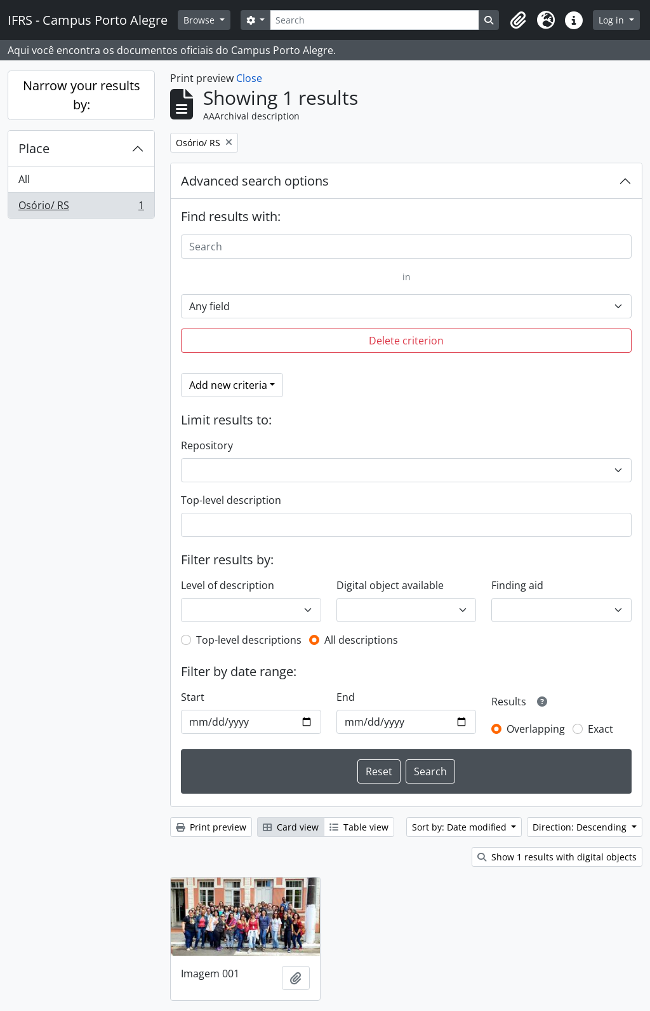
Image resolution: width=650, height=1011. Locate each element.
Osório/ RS (81, 208)
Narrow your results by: (81, 95)
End (345, 697)
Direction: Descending (581, 827)
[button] (518, 20)
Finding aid (517, 585)
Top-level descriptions (249, 640)
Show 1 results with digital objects (557, 857)
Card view (291, 827)
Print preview (211, 827)
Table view (358, 827)
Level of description (227, 585)
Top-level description (231, 500)
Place (34, 148)
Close (249, 78)
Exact (600, 729)
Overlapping (536, 729)
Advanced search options (255, 180)
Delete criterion (406, 341)
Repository (207, 445)
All (24, 179)
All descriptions (361, 640)
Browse (200, 20)
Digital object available (390, 585)
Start (192, 697)
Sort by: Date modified (460, 827)
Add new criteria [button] (228, 385)
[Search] (374, 20)
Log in (613, 20)
